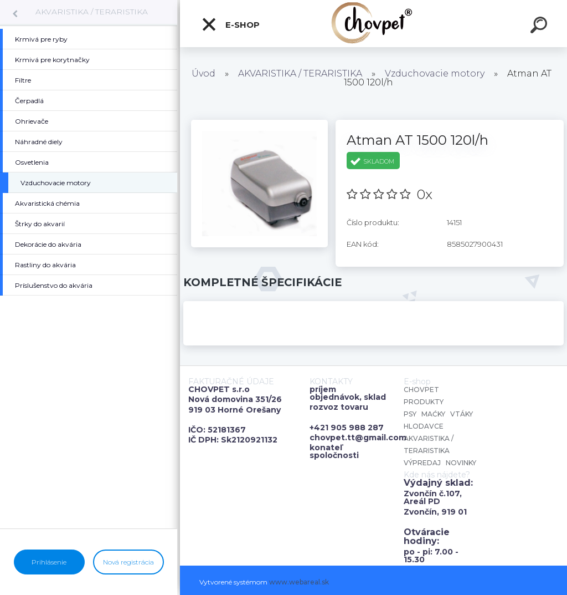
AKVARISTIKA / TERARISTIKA (91, 12)
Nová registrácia (128, 562)
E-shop (230, 24)
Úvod (203, 73)
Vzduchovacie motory (434, 73)
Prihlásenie (49, 562)
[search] (540, 26)
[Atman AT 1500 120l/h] (259, 124)
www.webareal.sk (299, 582)
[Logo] (373, 23)
